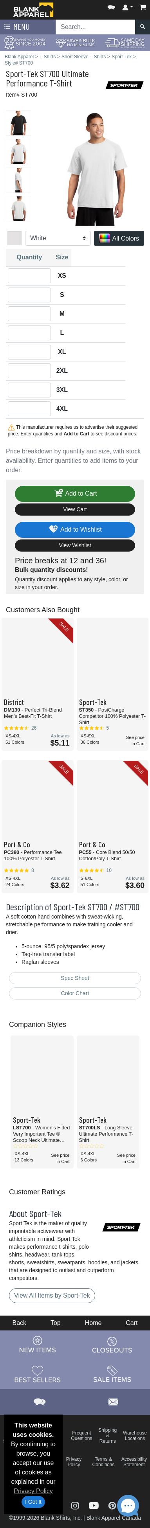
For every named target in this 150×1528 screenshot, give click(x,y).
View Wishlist (75, 545)
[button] (111, 5)
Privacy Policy (33, 1491)
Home (93, 1322)
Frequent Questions (81, 1435)
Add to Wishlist (75, 530)
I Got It (33, 1502)
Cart (131, 1322)
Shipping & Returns (107, 1435)
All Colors (119, 239)
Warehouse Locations (135, 1435)
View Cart (75, 509)
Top (56, 1322)
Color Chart (75, 993)
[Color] (58, 238)
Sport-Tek (22, 73)
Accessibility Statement (134, 1461)
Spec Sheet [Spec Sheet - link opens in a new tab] (75, 978)
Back (19, 1322)
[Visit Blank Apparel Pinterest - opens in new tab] (112, 1505)
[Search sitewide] (96, 27)
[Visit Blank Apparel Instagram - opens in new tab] (76, 1505)
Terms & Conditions (103, 1461)
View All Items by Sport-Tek (52, 1295)
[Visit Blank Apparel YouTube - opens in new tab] (94, 1505)
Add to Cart (75, 494)
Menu (16, 27)
